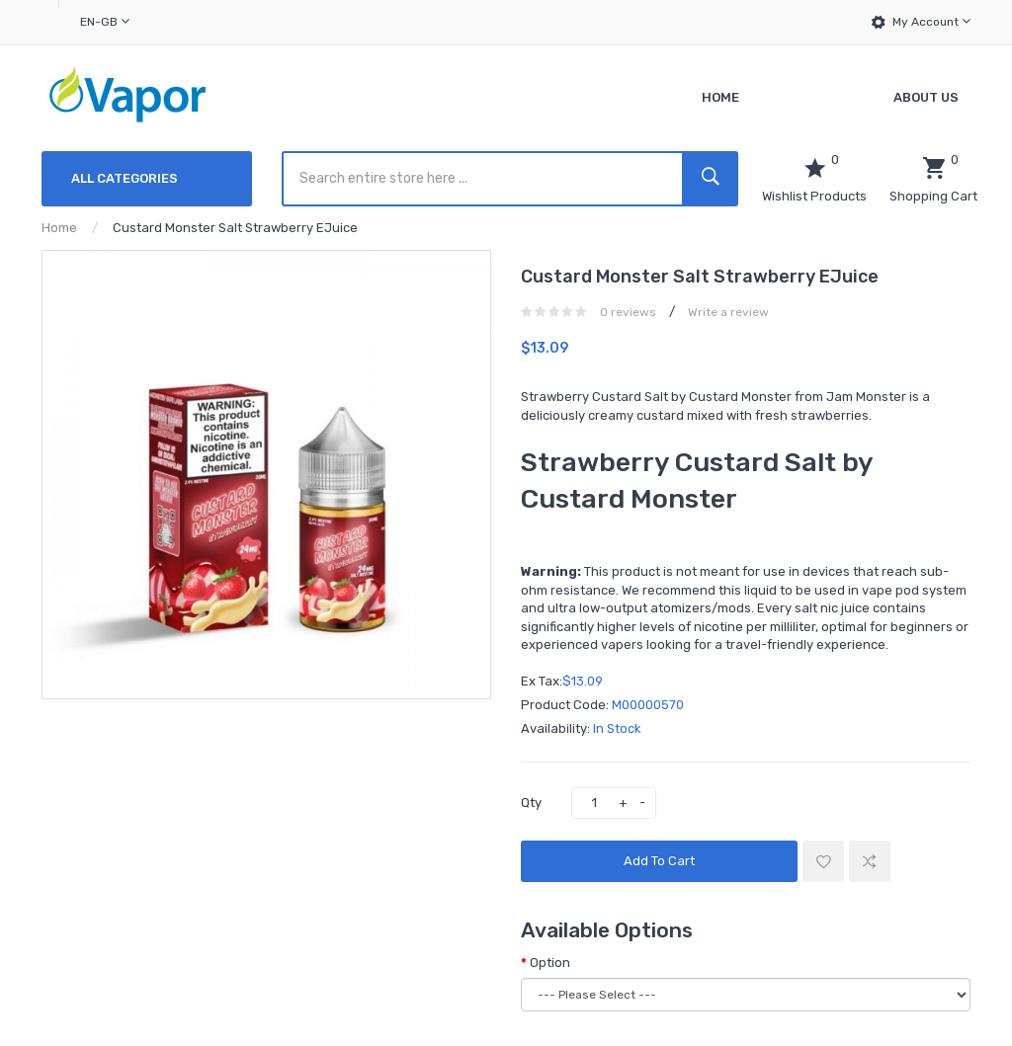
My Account (931, 21)
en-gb (104, 21)
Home (59, 227)
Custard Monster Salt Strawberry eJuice (235, 227)
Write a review (728, 312)
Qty (531, 802)
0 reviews (628, 312)
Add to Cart (659, 860)
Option (550, 962)
